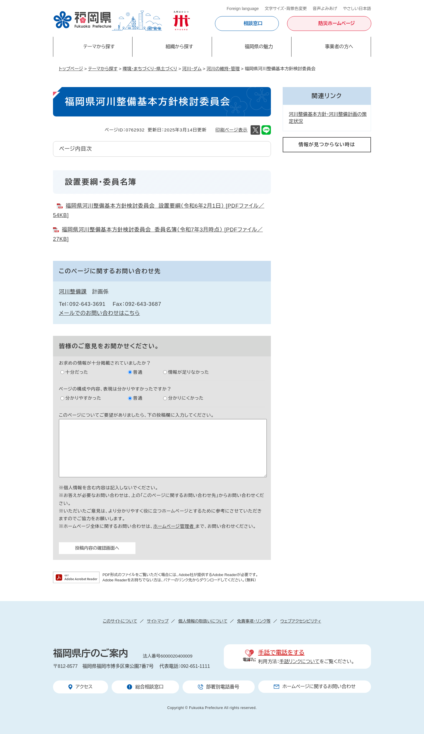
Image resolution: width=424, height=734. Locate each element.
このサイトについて (120, 621)
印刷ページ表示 (232, 129)
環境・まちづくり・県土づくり (149, 68)
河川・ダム (192, 68)
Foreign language (243, 8)
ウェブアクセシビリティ (300, 621)
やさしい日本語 (357, 8)
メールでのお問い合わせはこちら (99, 313)
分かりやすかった (83, 398)
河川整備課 (73, 292)
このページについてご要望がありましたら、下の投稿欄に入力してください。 (136, 415)
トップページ (71, 68)
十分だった (76, 372)
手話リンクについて (299, 661)
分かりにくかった (186, 398)
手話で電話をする (281, 652)
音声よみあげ (325, 8)
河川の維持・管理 (223, 68)
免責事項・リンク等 (254, 621)
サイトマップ (158, 621)
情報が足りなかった (188, 372)
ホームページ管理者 (174, 526)
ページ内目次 (75, 149)
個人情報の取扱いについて (202, 621)
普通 (138, 372)
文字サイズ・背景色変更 (286, 8)
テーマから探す (102, 68)
